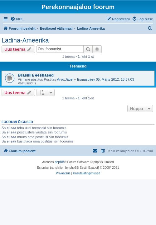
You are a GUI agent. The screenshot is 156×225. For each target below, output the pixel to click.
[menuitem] (16, 19)
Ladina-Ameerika (25, 40)
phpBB (59, 162)
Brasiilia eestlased (36, 75)
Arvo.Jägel (65, 79)
